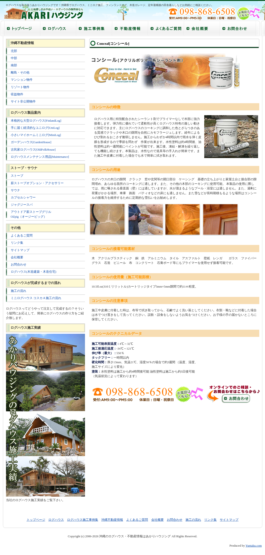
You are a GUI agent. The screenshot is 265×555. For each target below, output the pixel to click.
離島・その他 (20, 72)
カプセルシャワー (23, 197)
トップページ (36, 519)
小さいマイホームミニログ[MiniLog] (36, 135)
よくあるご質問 (22, 235)
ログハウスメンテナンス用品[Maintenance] (40, 157)
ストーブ (17, 175)
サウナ (15, 190)
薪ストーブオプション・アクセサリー (37, 183)
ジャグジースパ (22, 204)
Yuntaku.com (254, 545)
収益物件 (17, 94)
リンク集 (17, 242)
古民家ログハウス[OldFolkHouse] (33, 149)
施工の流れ (18, 291)
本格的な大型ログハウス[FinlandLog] (36, 120)
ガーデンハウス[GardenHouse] (31, 142)
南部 (14, 65)
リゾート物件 (20, 87)
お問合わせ (18, 264)
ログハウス (56, 519)
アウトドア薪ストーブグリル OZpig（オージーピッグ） (31, 214)
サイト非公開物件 (23, 101)
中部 (14, 58)
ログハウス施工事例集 (82, 519)
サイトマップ (20, 250)
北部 (14, 51)
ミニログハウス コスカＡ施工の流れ (36, 298)
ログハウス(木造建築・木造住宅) (33, 271)
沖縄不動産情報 (112, 519)
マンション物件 (22, 79)
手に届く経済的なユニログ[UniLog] (35, 128)
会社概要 (17, 257)
